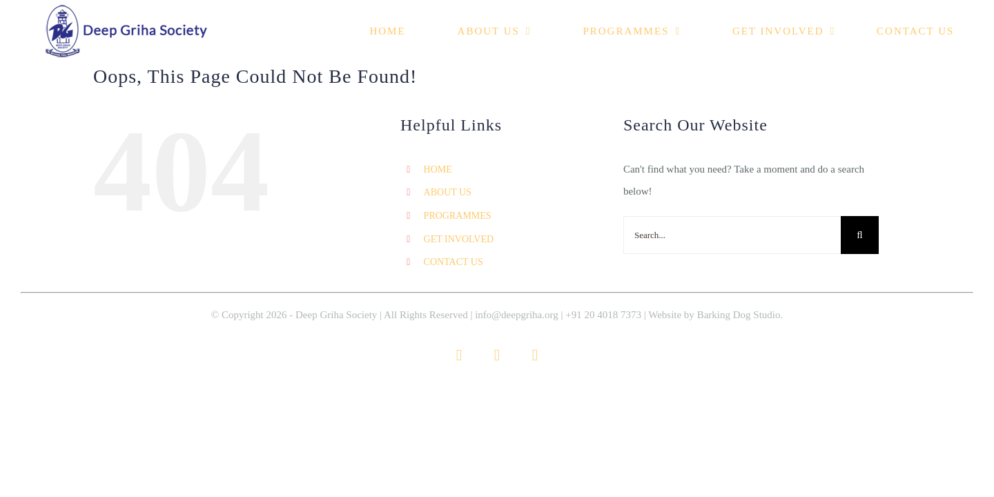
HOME (438, 169)
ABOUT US (447, 192)
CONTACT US (453, 262)
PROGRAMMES (457, 216)
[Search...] (732, 235)
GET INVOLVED (459, 239)
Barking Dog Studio (739, 314)
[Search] (860, 235)
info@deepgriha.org (516, 314)
